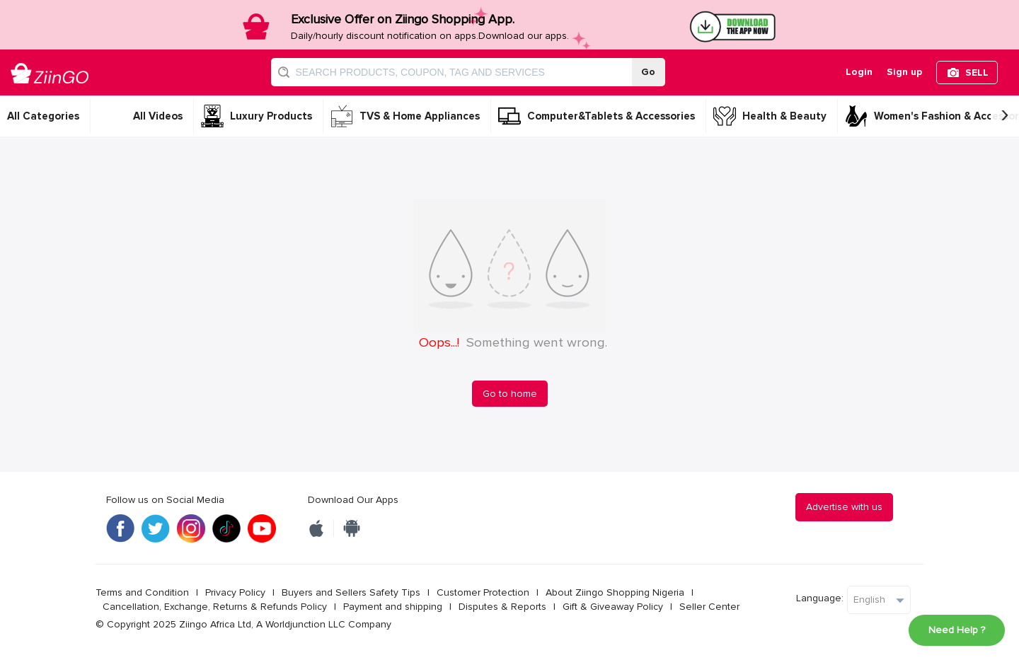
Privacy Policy (235, 592)
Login (859, 72)
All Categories (43, 116)
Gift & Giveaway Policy (613, 607)
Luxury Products (271, 116)
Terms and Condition (142, 592)
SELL (977, 72)
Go (648, 72)
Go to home (510, 394)
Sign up (904, 72)
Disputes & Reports (502, 607)
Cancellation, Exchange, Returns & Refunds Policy (215, 607)
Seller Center (709, 607)
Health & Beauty (784, 116)
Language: (820, 598)
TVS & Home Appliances (419, 116)
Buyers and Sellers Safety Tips (351, 592)
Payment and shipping (392, 607)
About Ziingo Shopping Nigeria (615, 592)
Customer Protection (483, 592)
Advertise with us (844, 507)
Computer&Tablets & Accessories (611, 116)
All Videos (158, 116)
